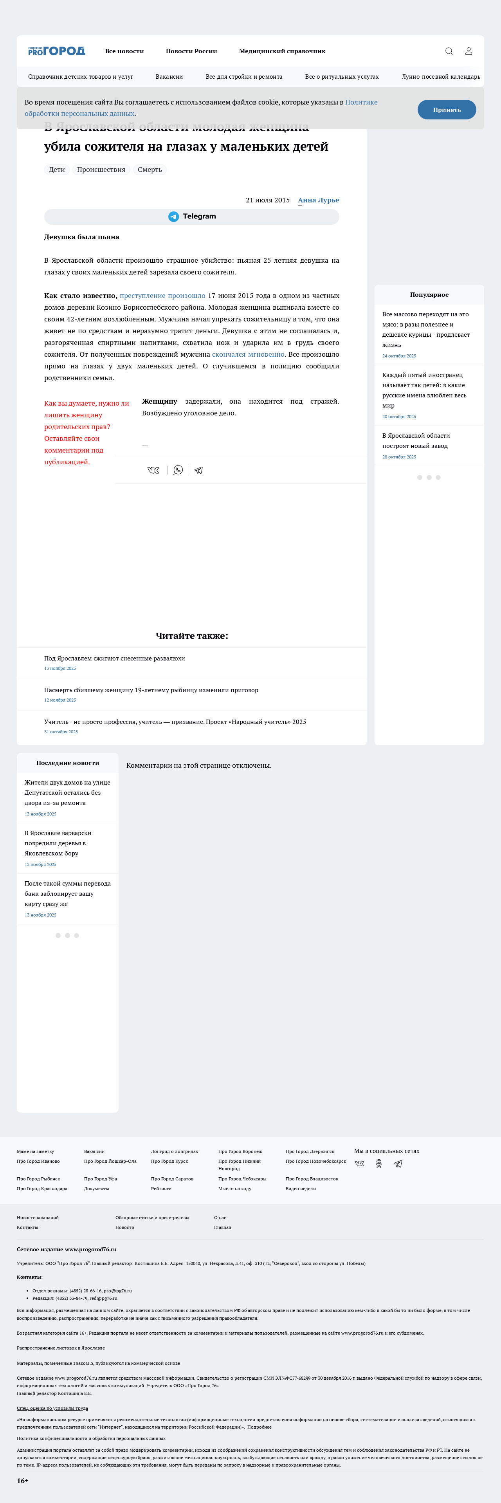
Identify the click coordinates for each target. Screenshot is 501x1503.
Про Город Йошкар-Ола (110, 1161)
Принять (447, 110)
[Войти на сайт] (468, 51)
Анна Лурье (318, 199)
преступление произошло (162, 295)
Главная (222, 1227)
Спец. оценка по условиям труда (52, 1408)
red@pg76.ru (103, 1298)
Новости (124, 1227)
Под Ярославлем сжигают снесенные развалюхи (191, 663)
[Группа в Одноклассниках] (379, 1163)
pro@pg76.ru (118, 1291)
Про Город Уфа (100, 1179)
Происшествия (101, 169)
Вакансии (169, 76)
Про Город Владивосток (312, 1179)
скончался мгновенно (248, 354)
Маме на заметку (35, 1151)
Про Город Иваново (38, 1161)
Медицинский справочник (282, 51)
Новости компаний (38, 1217)
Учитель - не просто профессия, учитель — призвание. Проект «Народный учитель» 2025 (191, 727)
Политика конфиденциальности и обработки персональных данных (91, 1438)
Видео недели (301, 1188)
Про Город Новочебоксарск (316, 1161)
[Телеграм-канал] (191, 217)
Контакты (27, 1227)
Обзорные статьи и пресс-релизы (152, 1217)
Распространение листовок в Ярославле (61, 1348)
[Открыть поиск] (449, 51)
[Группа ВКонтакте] (359, 1163)
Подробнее (259, 1427)
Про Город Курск (169, 1161)
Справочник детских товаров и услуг (80, 76)
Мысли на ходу (234, 1188)
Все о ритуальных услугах (342, 76)
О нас (220, 1217)
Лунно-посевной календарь (441, 76)
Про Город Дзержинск (310, 1151)
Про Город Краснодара (42, 1188)
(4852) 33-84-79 (71, 1298)
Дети (57, 169)
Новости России (191, 51)
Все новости (124, 51)
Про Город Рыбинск (38, 1179)
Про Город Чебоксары (242, 1179)
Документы (96, 1188)
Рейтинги (161, 1188)
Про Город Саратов (172, 1179)
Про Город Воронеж (240, 1151)
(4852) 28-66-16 (85, 1291)
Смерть (150, 169)
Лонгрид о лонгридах (174, 1151)
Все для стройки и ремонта (244, 76)
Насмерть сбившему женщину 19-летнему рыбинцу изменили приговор (191, 695)
